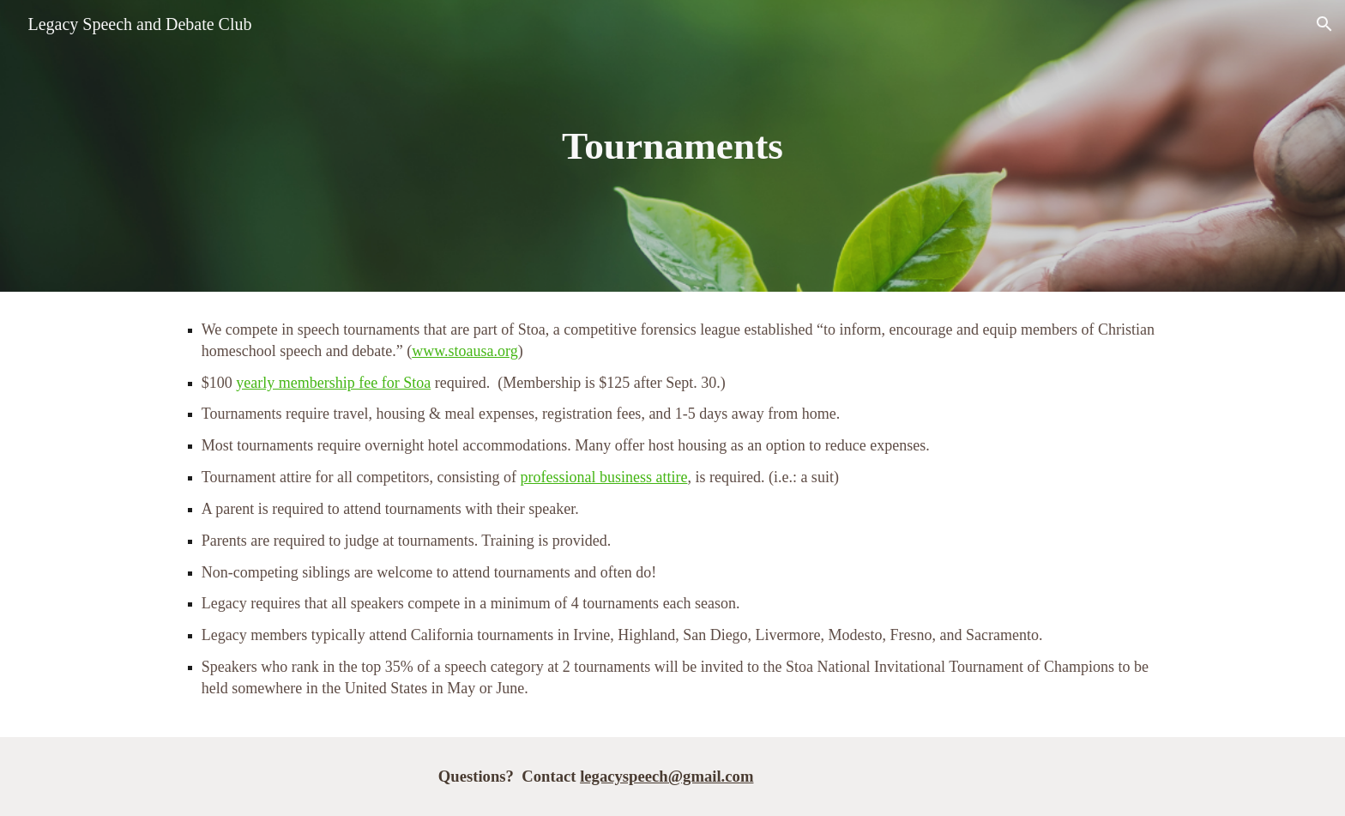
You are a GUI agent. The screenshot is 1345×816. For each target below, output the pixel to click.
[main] (672, 146)
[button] (1324, 24)
